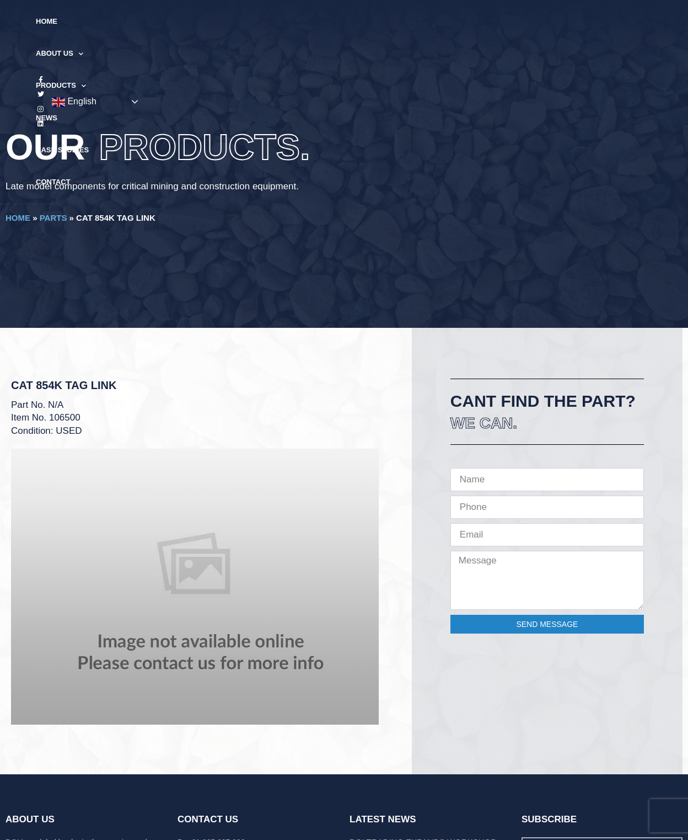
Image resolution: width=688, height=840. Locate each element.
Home (169, 21)
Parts (53, 217)
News (337, 21)
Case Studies (391, 21)
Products (285, 22)
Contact (451, 21)
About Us (220, 22)
